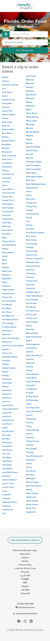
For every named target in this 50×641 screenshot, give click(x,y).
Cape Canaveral (9, 155)
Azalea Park (7, 111)
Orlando (29, 210)
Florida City (7, 297)
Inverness (6, 401)
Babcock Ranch (8, 115)
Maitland (30, 80)
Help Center (25, 554)
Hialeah (5, 364)
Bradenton (6, 144)
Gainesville (7, 331)
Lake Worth (7, 468)
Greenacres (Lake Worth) (12, 346)
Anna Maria (7, 92)
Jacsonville (7, 413)
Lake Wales (7, 465)
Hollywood (6, 379)
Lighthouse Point (9, 502)
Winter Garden (32, 501)
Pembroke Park (32, 262)
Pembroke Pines (33, 266)
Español (25, 586)
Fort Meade (7, 305)
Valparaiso (30, 460)
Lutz (4, 513)
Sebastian (30, 363)
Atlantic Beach (8, 100)
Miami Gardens (32, 117)
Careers (25, 561)
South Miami (31, 378)
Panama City (31, 255)
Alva (4, 88)
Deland (5, 249)
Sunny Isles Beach (34, 411)
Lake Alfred (7, 446)
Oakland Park (32, 188)
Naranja (29, 143)
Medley (29, 102)
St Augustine (31, 389)
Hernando (6, 360)
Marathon (30, 83)
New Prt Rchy (32, 150)
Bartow (5, 118)
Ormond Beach (32, 214)
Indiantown (7, 398)
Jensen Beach (8, 420)
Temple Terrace (32, 441)
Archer (5, 96)
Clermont (6, 182)
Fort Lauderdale (9, 301)
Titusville (30, 452)
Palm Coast (31, 236)
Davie (4, 237)
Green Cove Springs (10, 338)
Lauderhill (6, 495)
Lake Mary (6, 457)
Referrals (25, 572)
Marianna (30, 91)
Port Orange (31, 303)
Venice (29, 467)
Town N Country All (34, 456)
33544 (5, 77)
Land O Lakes (8, 487)
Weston (29, 490)
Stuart (28, 404)
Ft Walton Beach (9, 327)
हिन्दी (25, 583)
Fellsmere (6, 286)
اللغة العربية (25, 575)
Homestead (7, 383)
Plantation (30, 288)
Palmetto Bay (32, 251)
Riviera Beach (32, 333)
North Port (30, 180)
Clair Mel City (8, 174)
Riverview (30, 329)
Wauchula (30, 475)
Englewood (6, 278)
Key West (6, 439)
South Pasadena (33, 381)
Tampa (29, 426)
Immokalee (7, 390)
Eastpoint (6, 275)
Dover (4, 264)
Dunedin (5, 267)
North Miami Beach (34, 177)
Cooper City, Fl (8, 200)
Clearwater (7, 178)
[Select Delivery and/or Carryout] (25, 42)
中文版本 (25, 579)
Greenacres (7, 342)
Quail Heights (32, 322)
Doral (4, 260)
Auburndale (7, 103)
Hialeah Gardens (9, 368)
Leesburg (6, 498)
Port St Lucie (31, 318)
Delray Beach (8, 252)
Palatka (29, 225)
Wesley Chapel (32, 482)
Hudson (5, 387)
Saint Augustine (33, 344)
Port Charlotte (32, 299)
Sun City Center (33, 408)
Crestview (6, 215)
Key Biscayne (8, 431)
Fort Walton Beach (10, 319)
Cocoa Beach (7, 189)
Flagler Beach (8, 290)
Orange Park (31, 206)
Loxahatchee (7, 509)
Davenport (6, 234)
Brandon (5, 148)
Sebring (29, 367)
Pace (28, 221)
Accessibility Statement (25, 613)
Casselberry (7, 163)
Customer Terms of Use (25, 568)
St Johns (29, 393)
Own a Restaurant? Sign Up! (25, 540)
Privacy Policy (25, 565)
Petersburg (30, 273)
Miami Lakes (31, 121)
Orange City (31, 203)
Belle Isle (6, 126)
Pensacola (30, 270)
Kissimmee (6, 442)
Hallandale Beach (9, 357)
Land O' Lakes (8, 483)
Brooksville (7, 152)
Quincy (29, 326)
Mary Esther (31, 95)
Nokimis (29, 158)
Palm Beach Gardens (35, 232)
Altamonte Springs (10, 85)
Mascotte (30, 98)
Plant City (30, 285)
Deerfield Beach (9, 245)
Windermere (31, 497)
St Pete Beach (32, 396)
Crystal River (7, 219)
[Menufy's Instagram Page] (25, 621)
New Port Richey (33, 147)
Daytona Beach (8, 241)
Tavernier (30, 437)
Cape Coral (7, 159)
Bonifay (5, 137)
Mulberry (30, 136)
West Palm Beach (33, 486)
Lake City (6, 454)
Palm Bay (30, 229)
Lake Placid (7, 461)
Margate (29, 87)
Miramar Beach (32, 132)
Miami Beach (31, 113)
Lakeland (6, 476)
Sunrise (29, 415)
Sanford (29, 352)
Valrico (29, 463)
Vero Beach (31, 471)
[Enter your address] (29, 34)
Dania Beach (7, 230)
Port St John (31, 314)
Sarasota (30, 359)
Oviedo (29, 218)
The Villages (31, 449)
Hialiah (5, 372)
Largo (4, 491)
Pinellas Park (31, 281)
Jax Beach (6, 416)
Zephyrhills (31, 512)
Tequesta (30, 445)
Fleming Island (8, 293)
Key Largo (6, 435)
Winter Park (31, 508)
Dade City (6, 226)
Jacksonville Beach (10, 409)
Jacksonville (7, 405)
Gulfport (5, 349)
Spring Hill (30, 385)
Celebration (7, 167)
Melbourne (30, 106)
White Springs (32, 493)
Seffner (29, 370)
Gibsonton (6, 334)
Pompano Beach (33, 292)
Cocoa (4, 185)
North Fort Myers (33, 165)
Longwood (6, 506)
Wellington (30, 478)
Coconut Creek (8, 193)
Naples (29, 139)
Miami (28, 109)
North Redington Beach (36, 184)
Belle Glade (7, 122)
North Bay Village (33, 162)
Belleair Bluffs (8, 129)
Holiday (5, 375)
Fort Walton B (8, 316)
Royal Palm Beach (34, 337)
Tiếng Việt (25, 593)
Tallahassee (31, 419)
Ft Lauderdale (8, 323)
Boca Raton (7, 133)
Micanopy (30, 124)
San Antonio (31, 348)
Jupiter (5, 427)
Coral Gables (7, 204)
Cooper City (7, 196)
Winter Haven (32, 504)
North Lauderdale (33, 169)
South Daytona (32, 374)
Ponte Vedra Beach (34, 296)
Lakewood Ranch (9, 480)
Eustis (4, 282)
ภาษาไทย (25, 590)
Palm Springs (31, 244)
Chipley (5, 170)
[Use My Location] (6, 34)
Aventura (6, 107)
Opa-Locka (30, 199)
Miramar (29, 128)
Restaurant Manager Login (25, 550)
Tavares (29, 434)
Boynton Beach (8, 141)
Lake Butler (7, 450)
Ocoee (29, 195)
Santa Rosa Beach (34, 355)
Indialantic (6, 394)
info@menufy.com (25, 607)
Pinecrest (30, 277)
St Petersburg (32, 400)
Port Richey (31, 307)
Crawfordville (8, 211)
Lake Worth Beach (10, 472)
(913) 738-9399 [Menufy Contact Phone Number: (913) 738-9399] (25, 604)
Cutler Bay (6, 223)
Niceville (29, 154)
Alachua (5, 81)
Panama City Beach (34, 258)
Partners (25, 557)
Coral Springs (8, 208)
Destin (5, 256)
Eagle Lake (7, 271)
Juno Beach (7, 424)
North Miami (31, 173)
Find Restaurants (25, 50)
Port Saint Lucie (33, 311)
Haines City (7, 353)
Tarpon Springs (32, 430)
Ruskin (29, 340)
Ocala (28, 191)
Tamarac (29, 422)
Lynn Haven (31, 76)
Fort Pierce (6, 312)
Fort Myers (6, 308)
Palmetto (30, 247)
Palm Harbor (31, 240)
